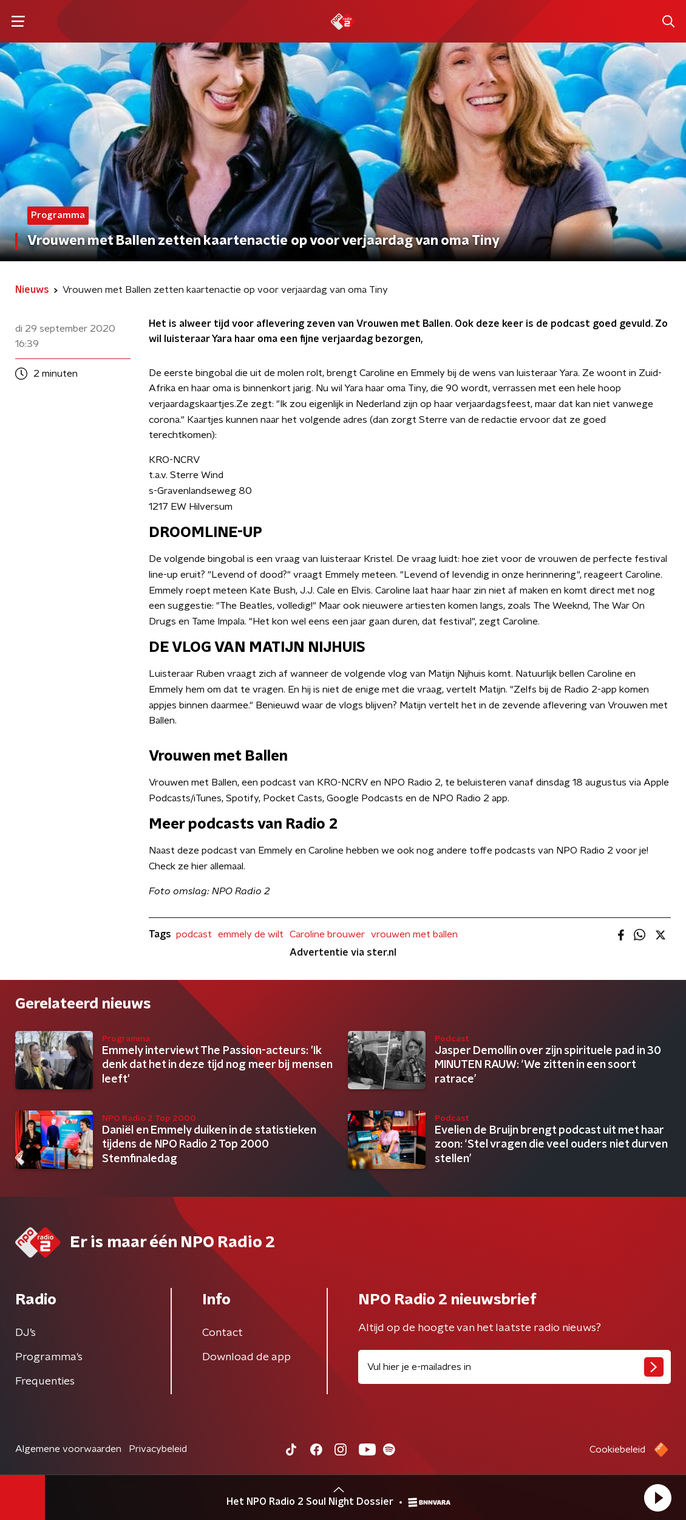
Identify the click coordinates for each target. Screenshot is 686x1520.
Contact (222, 1332)
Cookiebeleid (617, 1449)
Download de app (246, 1357)
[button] (657, 1497)
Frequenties (45, 1381)
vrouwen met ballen (414, 934)
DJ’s (25, 1332)
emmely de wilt (251, 934)
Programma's (49, 1357)
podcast (194, 934)
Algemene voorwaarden (68, 1449)
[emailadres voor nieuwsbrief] (514, 1367)
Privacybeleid (158, 1449)
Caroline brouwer (327, 934)
